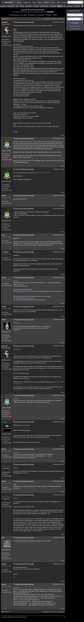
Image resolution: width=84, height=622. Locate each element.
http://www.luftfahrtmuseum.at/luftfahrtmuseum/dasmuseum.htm (38, 382)
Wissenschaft (10, 6)
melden (62, 135)
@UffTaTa (16, 587)
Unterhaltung (77, 6)
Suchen (49, 15)
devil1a (4, 319)
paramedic (5, 22)
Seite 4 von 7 (6, 18)
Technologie (53, 6)
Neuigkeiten (65, 2)
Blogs (34, 2)
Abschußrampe (31, 11)
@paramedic (16, 323)
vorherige (46, 18)
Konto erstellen (76, 28)
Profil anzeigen (5, 39)
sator (3, 235)
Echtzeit (19, 2)
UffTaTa (4, 464)
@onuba (15, 281)
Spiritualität (36, 6)
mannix (4, 195)
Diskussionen (27, 2)
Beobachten (33, 15)
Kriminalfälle (28, 6)
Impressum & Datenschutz (7, 617)
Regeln (17, 617)
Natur (64, 6)
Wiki (58, 2)
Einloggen (75, 23)
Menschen (3, 6)
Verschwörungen (44, 6)
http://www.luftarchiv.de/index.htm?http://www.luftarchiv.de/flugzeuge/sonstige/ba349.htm (39, 291)
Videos (39, 2)
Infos (55, 15)
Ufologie (59, 6)
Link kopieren (5, 43)
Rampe (38, 11)
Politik (17, 6)
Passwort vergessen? (75, 26)
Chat (53, 2)
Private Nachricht (6, 41)
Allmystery (9, 2)
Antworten (42, 15)
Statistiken (46, 2)
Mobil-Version (23, 617)
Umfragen (69, 6)
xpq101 (4, 564)
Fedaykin (4, 422)
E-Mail (52, 11)
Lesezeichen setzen (7, 45)
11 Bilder (24, 15)
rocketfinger (5, 252)
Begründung (6, 468)
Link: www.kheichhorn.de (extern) (24, 172)
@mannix (15, 399)
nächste (60, 18)
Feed (48, 11)
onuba (3, 138)
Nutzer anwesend (75, 11)
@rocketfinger (17, 349)
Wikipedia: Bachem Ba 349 (22, 425)
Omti (3, 537)
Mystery (22, 6)
